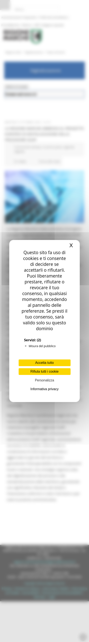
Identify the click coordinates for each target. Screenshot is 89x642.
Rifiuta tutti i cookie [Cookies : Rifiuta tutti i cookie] (44, 371)
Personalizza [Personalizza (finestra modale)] (44, 380)
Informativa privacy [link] (44, 389)
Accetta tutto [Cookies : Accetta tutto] (44, 362)
